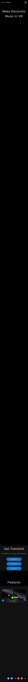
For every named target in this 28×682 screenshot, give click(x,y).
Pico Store (14, 568)
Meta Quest (14, 559)
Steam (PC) (14, 563)
